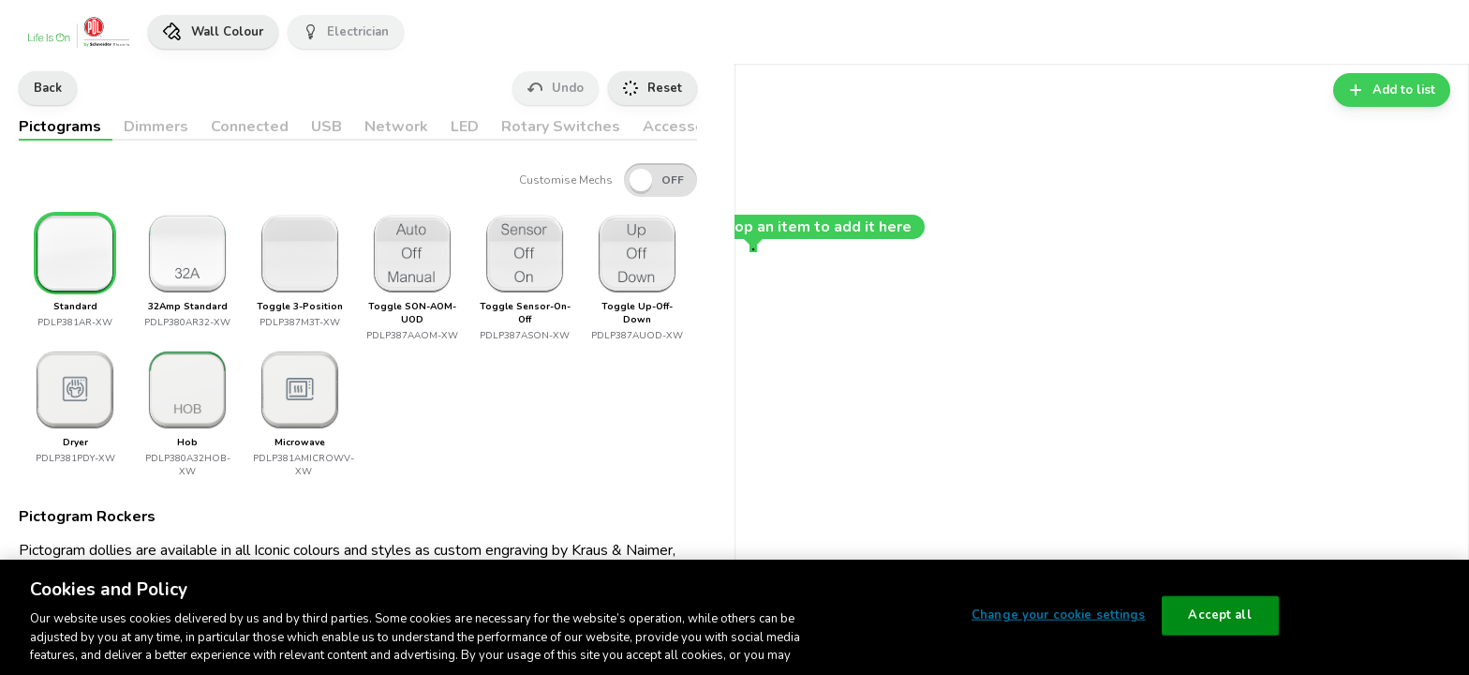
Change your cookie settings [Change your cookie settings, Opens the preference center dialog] (1059, 615)
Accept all (1219, 615)
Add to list (1391, 90)
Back (48, 88)
